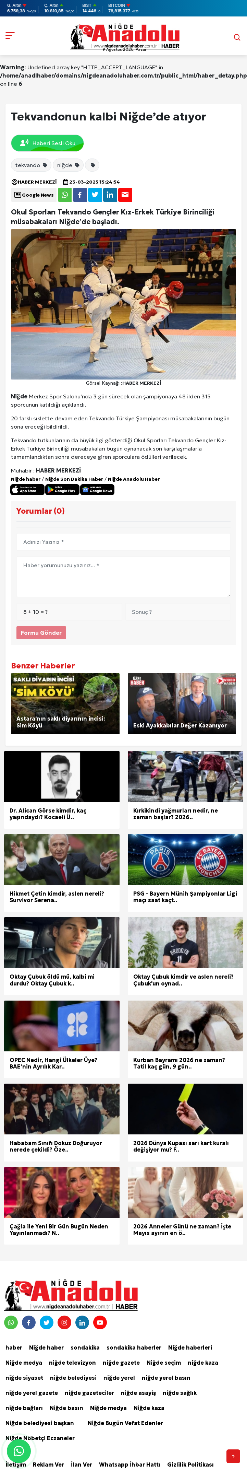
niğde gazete (121, 1362)
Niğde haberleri (190, 1347)
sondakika (85, 1347)
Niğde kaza (149, 1407)
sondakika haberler (134, 1347)
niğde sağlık (180, 1392)
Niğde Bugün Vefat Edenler (125, 1423)
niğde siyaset (24, 1377)
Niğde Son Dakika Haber (74, 479)
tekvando (31, 165)
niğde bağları (24, 1407)
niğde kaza (203, 1362)
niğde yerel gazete (31, 1392)
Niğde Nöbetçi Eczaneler (40, 1438)
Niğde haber (25, 479)
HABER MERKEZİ (34, 182)
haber (13, 1347)
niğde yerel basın (166, 1377)
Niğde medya (23, 1362)
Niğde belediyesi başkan (39, 1423)
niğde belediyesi (73, 1377)
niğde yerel (119, 1377)
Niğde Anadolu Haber (134, 479)
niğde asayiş (138, 1392)
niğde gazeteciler (89, 1392)
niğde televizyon (72, 1362)
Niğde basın (66, 1407)
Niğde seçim (164, 1362)
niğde (68, 165)
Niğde (19, 396)
